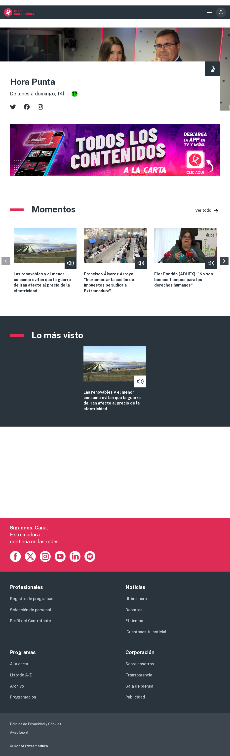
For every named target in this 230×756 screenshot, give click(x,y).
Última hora (136, 598)
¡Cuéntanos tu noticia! (145, 632)
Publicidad (135, 697)
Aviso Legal (19, 732)
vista (114, 379)
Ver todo (203, 210)
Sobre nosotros (139, 664)
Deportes (134, 610)
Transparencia (138, 675)
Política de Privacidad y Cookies (35, 724)
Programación (23, 697)
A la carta (19, 664)
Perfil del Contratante (30, 620)
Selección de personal (30, 610)
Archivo (17, 686)
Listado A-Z (21, 675)
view (45, 261)
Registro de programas (31, 598)
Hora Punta (32, 82)
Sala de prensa (139, 686)
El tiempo (134, 620)
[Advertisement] (115, 483)
